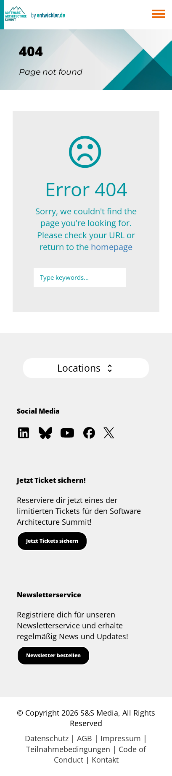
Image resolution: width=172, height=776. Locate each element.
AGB (84, 738)
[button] (86, 368)
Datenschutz (47, 738)
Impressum (121, 738)
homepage (111, 247)
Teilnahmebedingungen (68, 749)
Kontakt (105, 760)
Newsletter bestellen (53, 655)
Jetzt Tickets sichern (52, 540)
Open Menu (158, 14)
